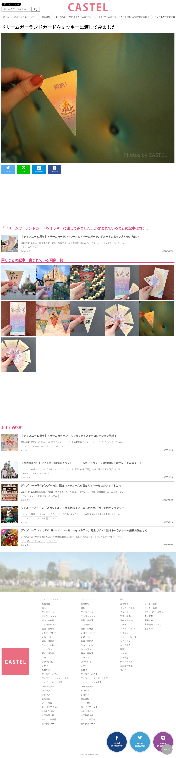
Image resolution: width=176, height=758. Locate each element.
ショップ (46, 690)
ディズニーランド (40, 473)
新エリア (46, 670)
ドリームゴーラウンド (41, 446)
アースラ (52, 518)
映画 (122, 649)
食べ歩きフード (49, 723)
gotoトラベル (48, 711)
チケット (46, 666)
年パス (123, 670)
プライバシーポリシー (155, 612)
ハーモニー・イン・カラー (33, 541)
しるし (25, 446)
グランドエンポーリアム (47, 496)
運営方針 (149, 628)
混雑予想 (124, 657)
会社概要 (149, 616)
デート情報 (47, 703)
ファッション (48, 661)
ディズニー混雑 (49, 719)
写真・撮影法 (48, 641)
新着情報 (46, 604)
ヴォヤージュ (28, 496)
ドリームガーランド (30, 247)
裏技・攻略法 (48, 620)
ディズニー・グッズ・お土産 (55, 678)
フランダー (27, 518)
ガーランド (58, 446)
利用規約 (149, 620)
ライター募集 (151, 608)
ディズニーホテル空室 (52, 682)
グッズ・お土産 (127, 608)
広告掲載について (153, 624)
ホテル (123, 653)
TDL (44, 608)
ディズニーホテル (50, 674)
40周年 (25, 473)
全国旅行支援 (48, 715)
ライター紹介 (151, 604)
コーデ (123, 624)
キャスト (46, 657)
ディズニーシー (49, 612)
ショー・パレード (50, 633)
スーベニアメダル (50, 707)
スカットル (40, 518)
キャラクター (48, 686)
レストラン (47, 637)
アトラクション (49, 616)
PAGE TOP (166, 749)
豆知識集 (46, 699)
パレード (51, 541)
